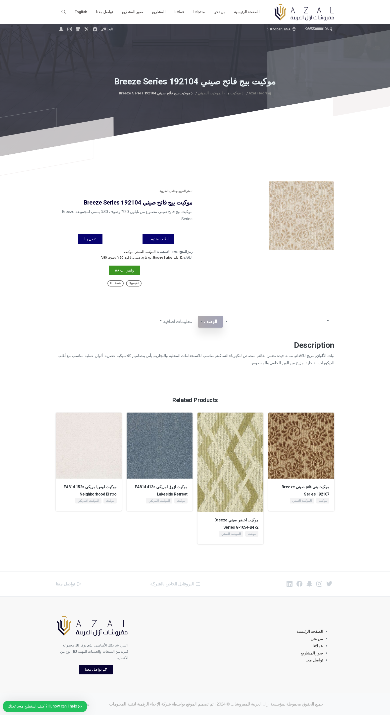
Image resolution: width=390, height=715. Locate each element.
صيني (136, 257)
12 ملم (178, 257)
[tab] (210, 322)
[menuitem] (81, 12)
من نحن (317, 638)
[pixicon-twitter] (329, 586)
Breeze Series (162, 257)
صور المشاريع (312, 653)
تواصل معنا (314, 660)
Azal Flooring (259, 93)
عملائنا (318, 646)
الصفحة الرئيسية (309, 631)
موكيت (235, 93)
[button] (134, 283)
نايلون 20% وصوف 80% (116, 257)
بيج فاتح (147, 257)
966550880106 (319, 29)
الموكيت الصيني (210, 93)
